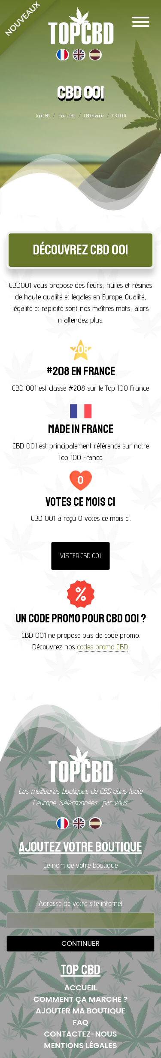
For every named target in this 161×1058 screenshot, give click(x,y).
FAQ (80, 1022)
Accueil (80, 987)
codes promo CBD (102, 646)
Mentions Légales (80, 1045)
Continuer (80, 943)
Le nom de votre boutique (80, 865)
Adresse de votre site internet (81, 903)
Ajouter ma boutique (80, 1010)
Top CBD (42, 115)
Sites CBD (66, 115)
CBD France (93, 115)
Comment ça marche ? (80, 999)
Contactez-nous (80, 1033)
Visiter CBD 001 (80, 556)
